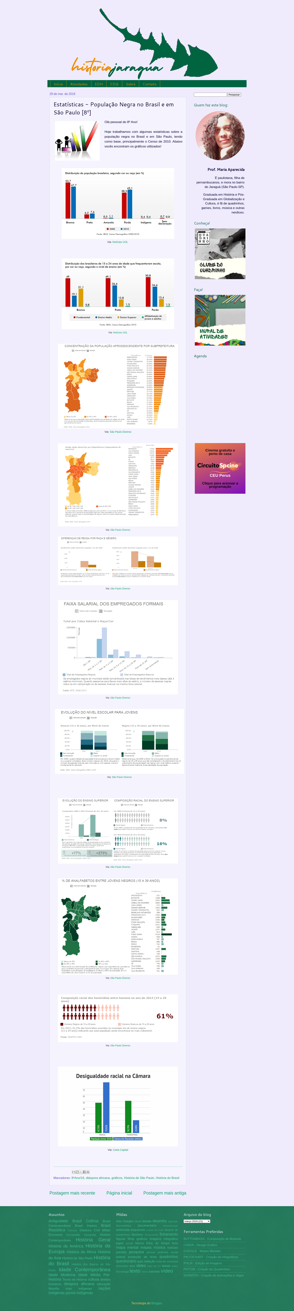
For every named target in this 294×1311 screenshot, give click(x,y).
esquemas (138, 1230)
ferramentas (151, 1234)
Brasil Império (86, 1226)
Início (58, 83)
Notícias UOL (120, 241)
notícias (172, 1247)
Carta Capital (120, 1149)
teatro (175, 1266)
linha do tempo (158, 1243)
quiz (140, 1261)
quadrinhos (169, 1257)
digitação (173, 1221)
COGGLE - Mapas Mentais (202, 1251)
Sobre (130, 83)
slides (141, 1266)
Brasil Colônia (85, 1221)
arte (119, 1221)
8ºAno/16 (78, 1178)
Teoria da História (74, 1279)
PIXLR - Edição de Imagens (203, 1263)
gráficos (117, 1178)
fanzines (137, 1234)
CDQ (114, 83)
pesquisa (136, 1252)
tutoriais (154, 1271)
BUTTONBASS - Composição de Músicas (212, 1239)
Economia (55, 1235)
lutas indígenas (78, 1288)
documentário (147, 1225)
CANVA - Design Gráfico (200, 1245)
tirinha (145, 1271)
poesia (120, 1257)
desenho (160, 1221)
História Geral (93, 1240)
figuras (120, 1239)
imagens (155, 1239)
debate (147, 1221)
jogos (120, 1243)
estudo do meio (155, 1230)
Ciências (72, 1230)
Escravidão (73, 1234)
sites (132, 1265)
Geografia (90, 1234)
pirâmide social (168, 1252)
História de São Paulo (139, 1178)
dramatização (170, 1225)
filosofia (54, 1288)
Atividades (79, 83)
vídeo (167, 1271)
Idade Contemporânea (84, 1269)
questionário (126, 1261)
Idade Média (89, 1275)
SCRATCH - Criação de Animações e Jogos (214, 1275)
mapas (146, 1247)
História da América (66, 1246)
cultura (93, 1279)
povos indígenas (79, 1293)
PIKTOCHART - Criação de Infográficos (211, 1257)
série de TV (154, 1266)
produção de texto (142, 1257)
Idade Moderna (62, 1275)
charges (128, 1221)
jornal (129, 1243)
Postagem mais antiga (164, 1193)
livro (175, 1243)
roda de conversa (167, 1261)
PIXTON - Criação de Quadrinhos (207, 1269)
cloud (137, 1221)
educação (103, 1284)
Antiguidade (58, 1221)
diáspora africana (98, 1178)
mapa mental (127, 1247)
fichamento (169, 1234)
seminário (122, 1265)
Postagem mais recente (72, 1193)
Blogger (156, 1303)
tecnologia (122, 1271)
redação (149, 1261)
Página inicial (119, 1193)
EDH (99, 83)
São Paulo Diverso (120, 431)
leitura (139, 1243)
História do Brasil (167, 1178)
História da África (81, 1252)
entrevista (123, 1230)
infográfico (171, 1239)
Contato (149, 83)
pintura (151, 1252)
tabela (166, 1266)
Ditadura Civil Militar (95, 1230)
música (159, 1247)
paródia (121, 1252)
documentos (123, 1225)
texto (135, 1271)
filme (131, 1239)
